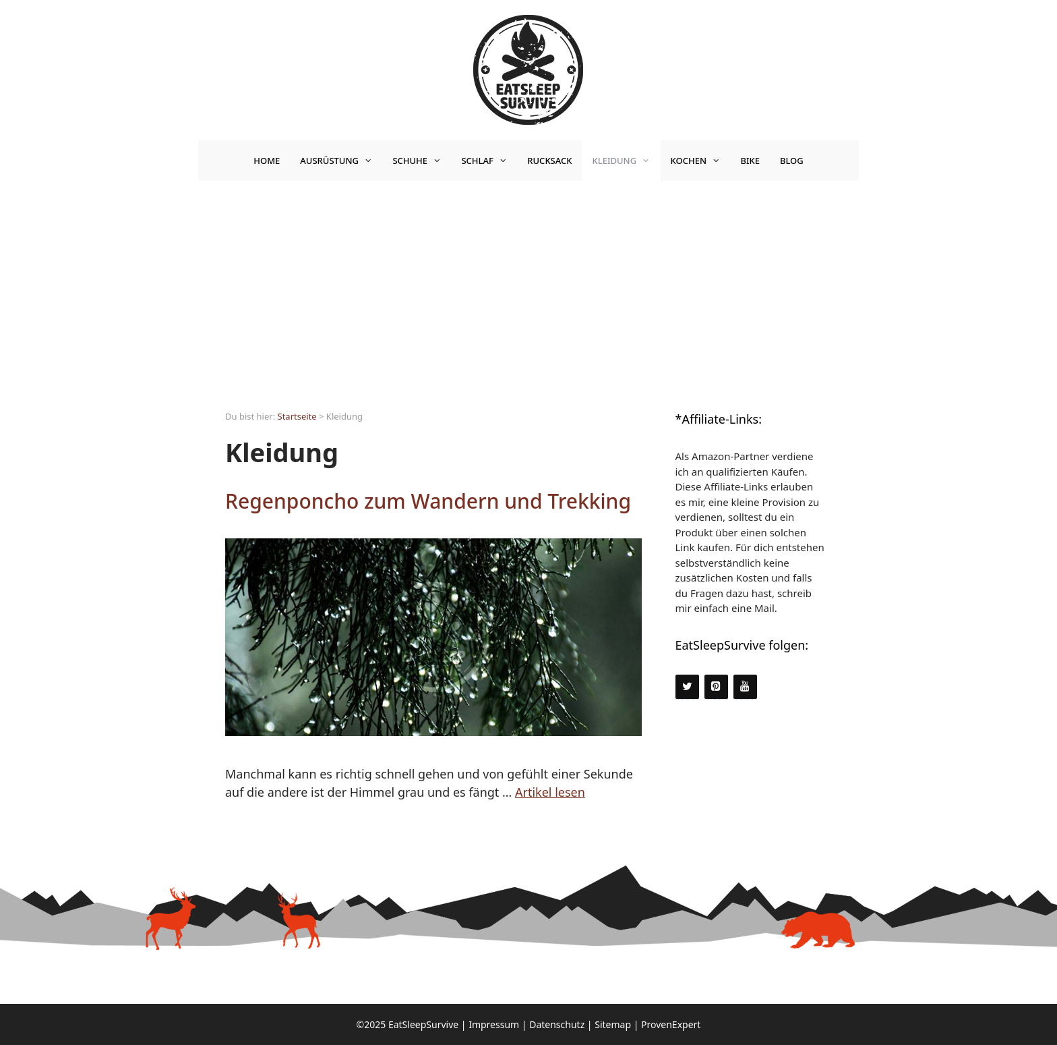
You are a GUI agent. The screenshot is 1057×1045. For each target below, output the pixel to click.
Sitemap (613, 1024)
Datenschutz (556, 1024)
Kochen (701, 160)
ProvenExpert (670, 1024)
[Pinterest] (716, 687)
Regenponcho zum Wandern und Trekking (428, 501)
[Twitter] (687, 687)
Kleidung (626, 160)
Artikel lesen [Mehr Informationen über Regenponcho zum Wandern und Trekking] (550, 792)
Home (266, 160)
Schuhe (421, 160)
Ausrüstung (341, 160)
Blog (792, 160)
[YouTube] (745, 687)
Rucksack (549, 160)
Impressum (494, 1024)
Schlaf (489, 160)
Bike (750, 160)
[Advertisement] (528, 282)
